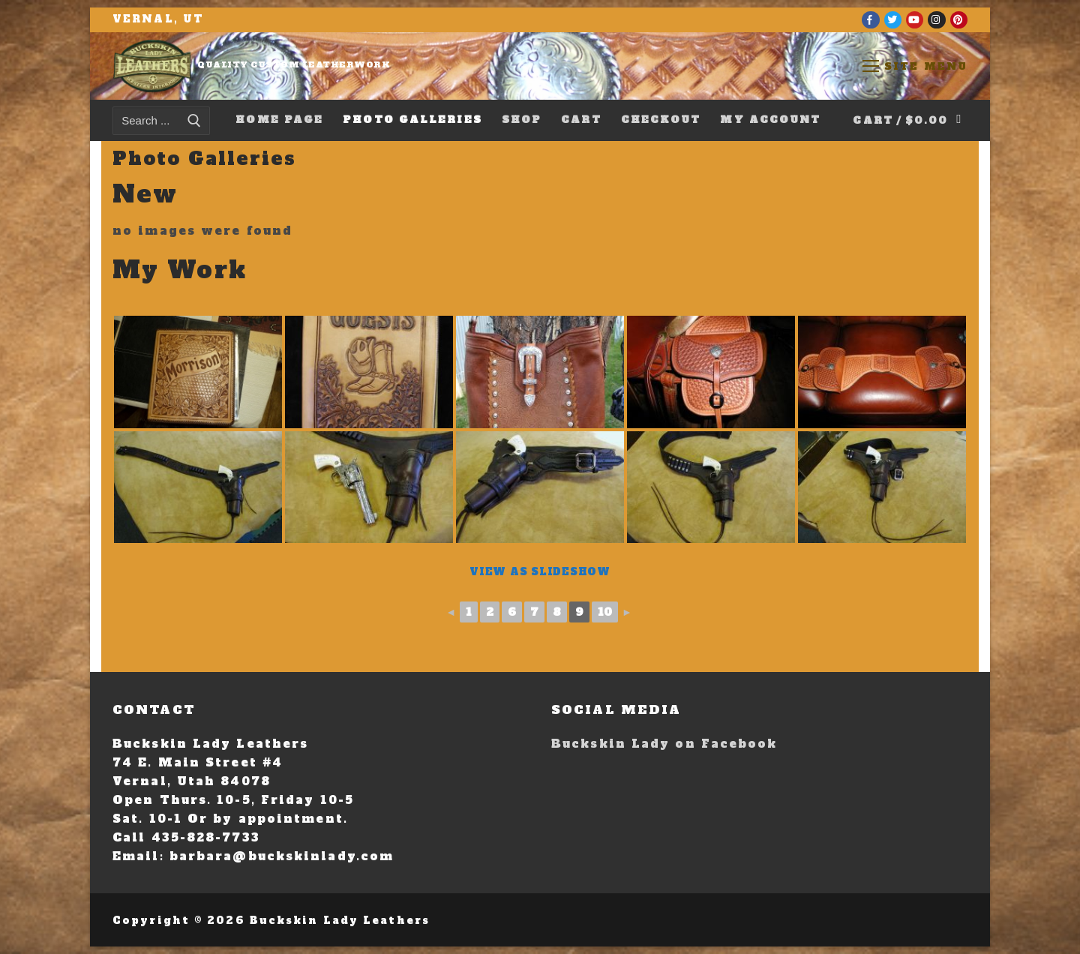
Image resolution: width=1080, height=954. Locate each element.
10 (605, 612)
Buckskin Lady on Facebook (664, 744)
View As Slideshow (540, 572)
